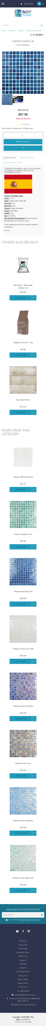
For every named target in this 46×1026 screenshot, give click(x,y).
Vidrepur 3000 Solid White (23, 477)
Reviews (13, 163)
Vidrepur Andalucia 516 (23, 534)
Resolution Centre (23, 952)
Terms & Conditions (25, 919)
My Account (26, 4)
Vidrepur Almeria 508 (33, 31)
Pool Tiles (12, 31)
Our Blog (23, 964)
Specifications (27, 158)
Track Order (23, 949)
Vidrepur (21, 31)
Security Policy (23, 983)
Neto (30, 1022)
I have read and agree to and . (23, 920)
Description (10, 158)
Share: (37, 35)
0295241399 (23, 991)
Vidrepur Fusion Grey (23, 763)
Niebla (12, 198)
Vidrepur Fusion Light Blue (23, 821)
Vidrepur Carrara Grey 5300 (23, 649)
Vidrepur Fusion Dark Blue (23, 706)
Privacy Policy (36, 919)
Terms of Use (23, 976)
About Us (23, 960)
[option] (23, 72)
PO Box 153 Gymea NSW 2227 (23, 1005)
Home (4, 31)
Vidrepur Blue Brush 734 (23, 591)
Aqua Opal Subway (23, 400)
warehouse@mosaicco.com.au (23, 995)
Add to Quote (23, 142)
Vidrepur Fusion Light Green (23, 878)
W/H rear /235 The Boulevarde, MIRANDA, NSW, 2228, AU (23, 999)
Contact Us (23, 968)
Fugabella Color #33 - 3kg (23, 342)
